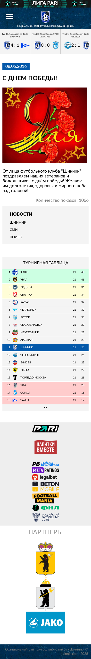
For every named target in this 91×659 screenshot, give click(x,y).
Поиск (16, 237)
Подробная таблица (45, 407)
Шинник (18, 222)
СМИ (14, 230)
